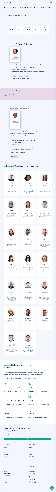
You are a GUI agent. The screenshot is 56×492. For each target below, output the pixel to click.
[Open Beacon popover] (52, 488)
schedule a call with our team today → (31, 378)
